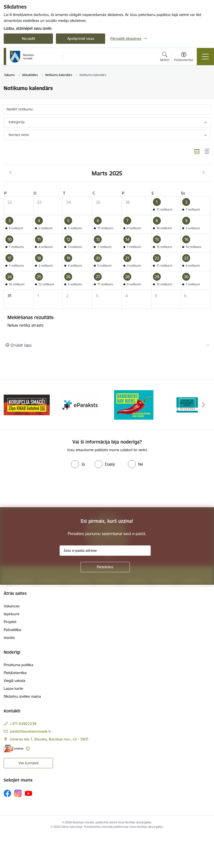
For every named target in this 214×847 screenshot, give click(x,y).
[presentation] (41, 488)
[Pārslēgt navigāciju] (205, 56)
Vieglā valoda (14, 680)
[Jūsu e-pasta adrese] (105, 550)
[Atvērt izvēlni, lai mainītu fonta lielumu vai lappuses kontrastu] (184, 57)
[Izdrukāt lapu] (107, 345)
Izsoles (9, 637)
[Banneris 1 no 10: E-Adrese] (27, 404)
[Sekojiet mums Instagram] (18, 793)
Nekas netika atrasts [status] (107, 321)
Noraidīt (28, 38)
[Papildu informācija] (28, 748)
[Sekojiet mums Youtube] (28, 793)
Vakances (11, 606)
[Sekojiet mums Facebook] (7, 793)
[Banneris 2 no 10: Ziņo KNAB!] (80, 404)
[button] (166, 206)
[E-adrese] (13, 748)
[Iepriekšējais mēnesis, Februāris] (10, 173)
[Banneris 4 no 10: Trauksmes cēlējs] (187, 404)
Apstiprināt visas (80, 38)
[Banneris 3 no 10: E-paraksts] (133, 404)
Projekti (10, 621)
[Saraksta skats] (207, 151)
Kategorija (16, 122)
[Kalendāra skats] (197, 151)
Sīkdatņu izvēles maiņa (22, 696)
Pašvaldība (12, 629)
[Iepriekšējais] (10, 405)
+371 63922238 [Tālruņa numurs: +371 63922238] (23, 723)
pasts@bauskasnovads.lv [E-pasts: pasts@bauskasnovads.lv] (30, 731)
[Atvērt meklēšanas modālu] (165, 57)
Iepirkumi (11, 614)
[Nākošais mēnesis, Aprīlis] (203, 173)
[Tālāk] (203, 405)
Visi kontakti (28, 763)
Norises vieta (19, 135)
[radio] (78, 464)
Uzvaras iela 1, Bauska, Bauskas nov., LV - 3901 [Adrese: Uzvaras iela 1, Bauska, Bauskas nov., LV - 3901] (49, 739)
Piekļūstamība (15, 672)
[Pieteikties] (105, 567)
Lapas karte (13, 688)
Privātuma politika (18, 664)
